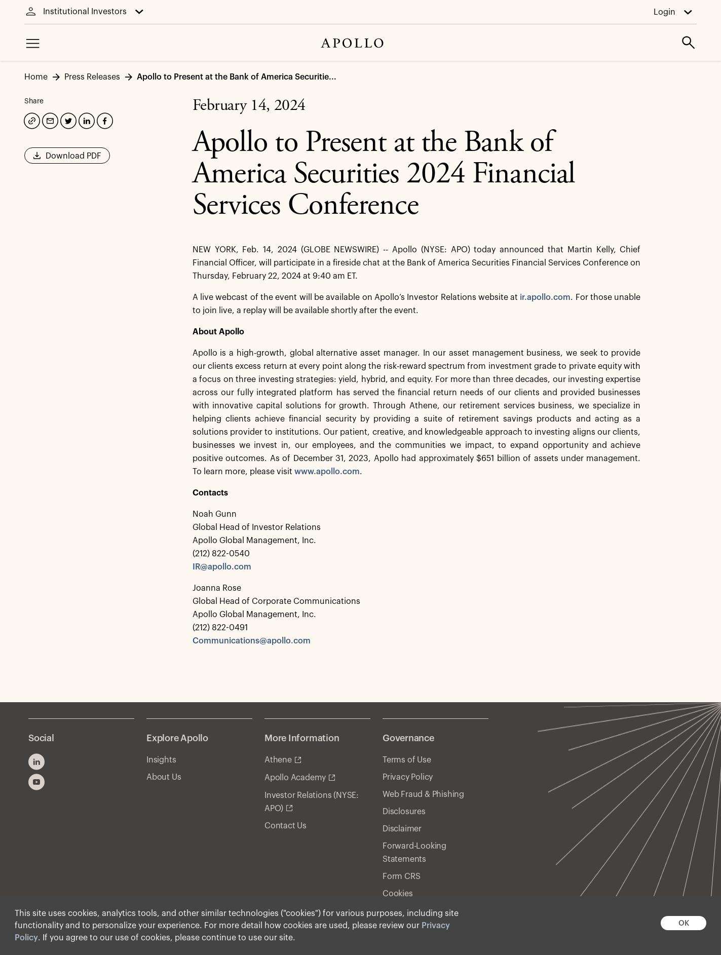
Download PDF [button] (67, 159)
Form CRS (401, 876)
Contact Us (285, 826)
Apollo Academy (295, 778)
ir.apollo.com (545, 297)
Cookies (398, 894)
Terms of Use (407, 760)
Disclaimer (402, 829)
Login (664, 12)
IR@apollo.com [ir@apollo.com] (222, 567)
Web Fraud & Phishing (423, 794)
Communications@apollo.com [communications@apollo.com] (252, 641)
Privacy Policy (408, 777)
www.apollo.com (327, 472)
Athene (278, 760)
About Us (163, 777)
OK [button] (683, 923)
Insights (161, 760)
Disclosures (404, 812)
